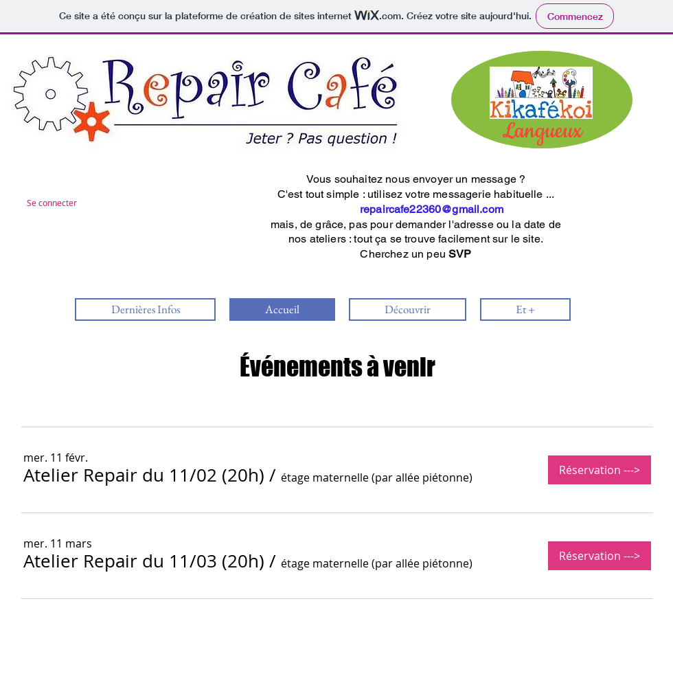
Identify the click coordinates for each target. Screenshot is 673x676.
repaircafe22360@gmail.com (431, 209)
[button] (143, 475)
